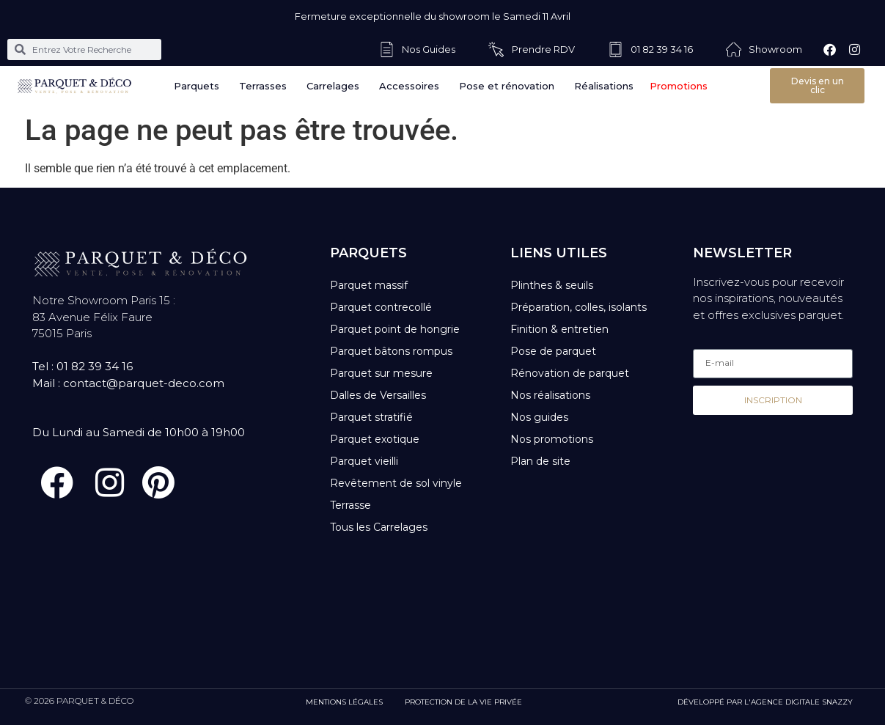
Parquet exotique (374, 439)
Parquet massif (369, 285)
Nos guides (539, 417)
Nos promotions (551, 439)
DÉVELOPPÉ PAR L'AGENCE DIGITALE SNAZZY (765, 705)
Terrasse (350, 505)
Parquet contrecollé (381, 307)
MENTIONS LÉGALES (344, 705)
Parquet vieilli (364, 461)
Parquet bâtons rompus (391, 351)
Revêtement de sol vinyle (396, 483)
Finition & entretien (559, 329)
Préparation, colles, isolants (578, 307)
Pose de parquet (553, 351)
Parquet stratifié (371, 417)
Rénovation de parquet (569, 373)
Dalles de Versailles (378, 395)
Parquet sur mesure (381, 373)
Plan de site (540, 461)
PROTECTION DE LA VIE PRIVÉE (463, 705)
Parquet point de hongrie (395, 329)
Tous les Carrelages (378, 527)
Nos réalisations (550, 395)
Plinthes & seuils (551, 285)
